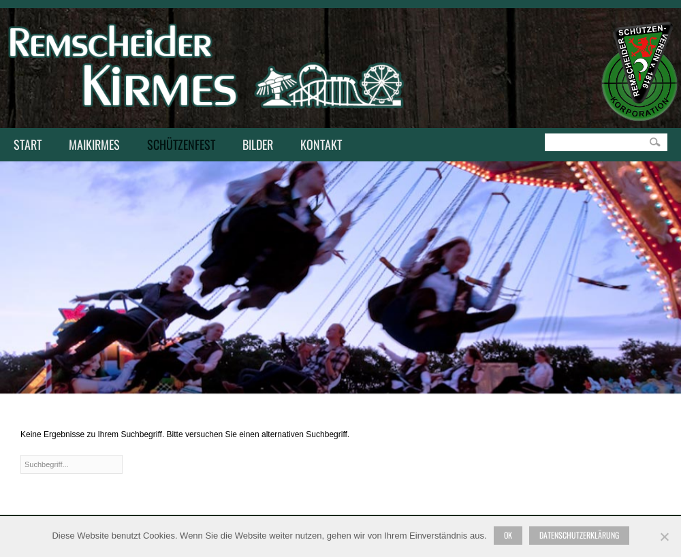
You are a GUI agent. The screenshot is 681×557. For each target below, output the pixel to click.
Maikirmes (91, 146)
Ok (508, 535)
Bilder (257, 144)
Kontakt (318, 146)
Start (28, 144)
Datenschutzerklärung (579, 535)
